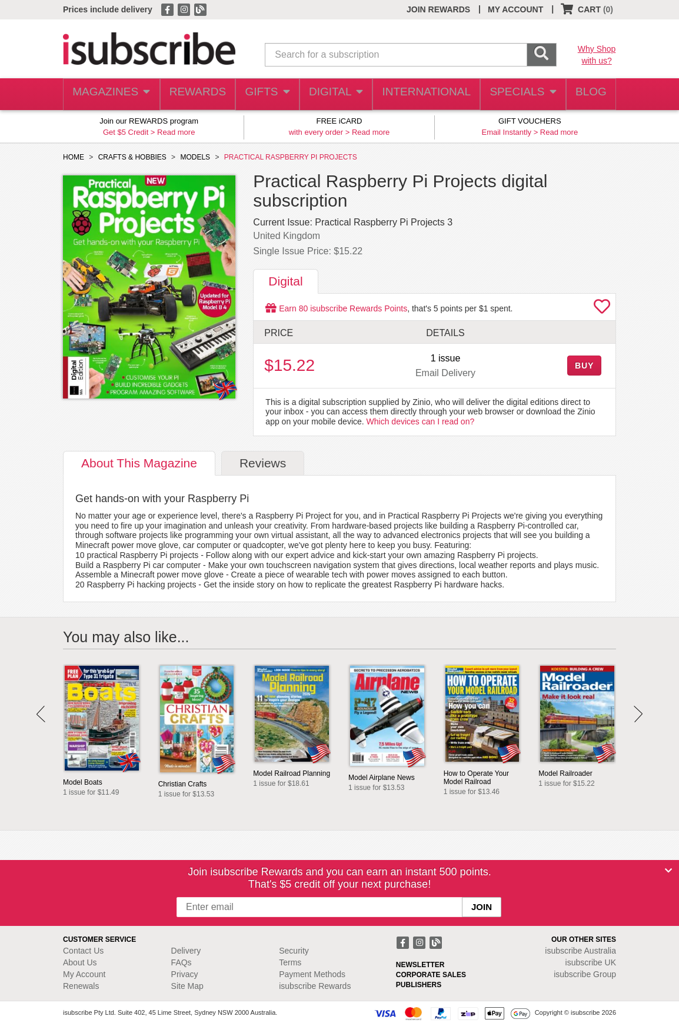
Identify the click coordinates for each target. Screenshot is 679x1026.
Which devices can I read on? (421, 421)
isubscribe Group (585, 974)
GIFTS (266, 94)
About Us (80, 962)
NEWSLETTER (420, 965)
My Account (84, 974)
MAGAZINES (110, 94)
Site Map (187, 986)
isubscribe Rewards (315, 986)
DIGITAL (337, 94)
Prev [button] (40, 714)
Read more (176, 132)
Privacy (184, 974)
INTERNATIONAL (425, 94)
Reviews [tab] (262, 463)
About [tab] (139, 463)
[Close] (668, 870)
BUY (584, 365)
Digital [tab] (285, 281)
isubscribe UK (590, 962)
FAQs (181, 962)
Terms (290, 962)
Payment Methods (312, 974)
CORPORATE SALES (431, 975)
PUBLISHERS (418, 985)
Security (294, 950)
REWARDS (195, 94)
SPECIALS (519, 94)
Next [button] (638, 714)
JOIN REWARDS (438, 9)
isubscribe (580, 950)
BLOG (588, 94)
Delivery (186, 950)
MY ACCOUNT (515, 9)
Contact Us (83, 950)
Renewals (81, 986)
